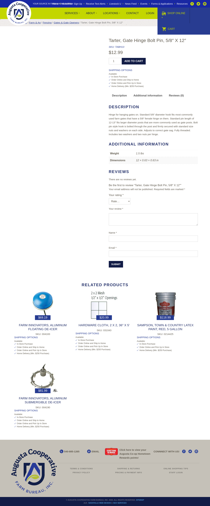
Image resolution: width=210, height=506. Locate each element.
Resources (182, 3)
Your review (116, 208)
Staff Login (176, 473)
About (90, 13)
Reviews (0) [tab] (176, 95)
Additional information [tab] (147, 95)
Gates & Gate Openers (66, 22)
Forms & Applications (162, 3)
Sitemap (140, 500)
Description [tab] (119, 95)
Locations (110, 13)
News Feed (131, 3)
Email (113, 247)
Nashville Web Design (99, 503)
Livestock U (115, 3)
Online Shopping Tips (176, 469)
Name (113, 232)
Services (71, 13)
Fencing (47, 22)
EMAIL (95, 451)
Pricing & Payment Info (128, 473)
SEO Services (120, 503)
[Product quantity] (115, 61)
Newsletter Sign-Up (72, 3)
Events (143, 3)
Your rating (116, 195)
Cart (168, 29)
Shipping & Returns (128, 469)
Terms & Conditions (81, 469)
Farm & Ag (35, 22)
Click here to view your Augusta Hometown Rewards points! (134, 453)
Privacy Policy (81, 473)
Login (150, 13)
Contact (132, 13)
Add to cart (133, 61)
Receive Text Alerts (95, 3)
